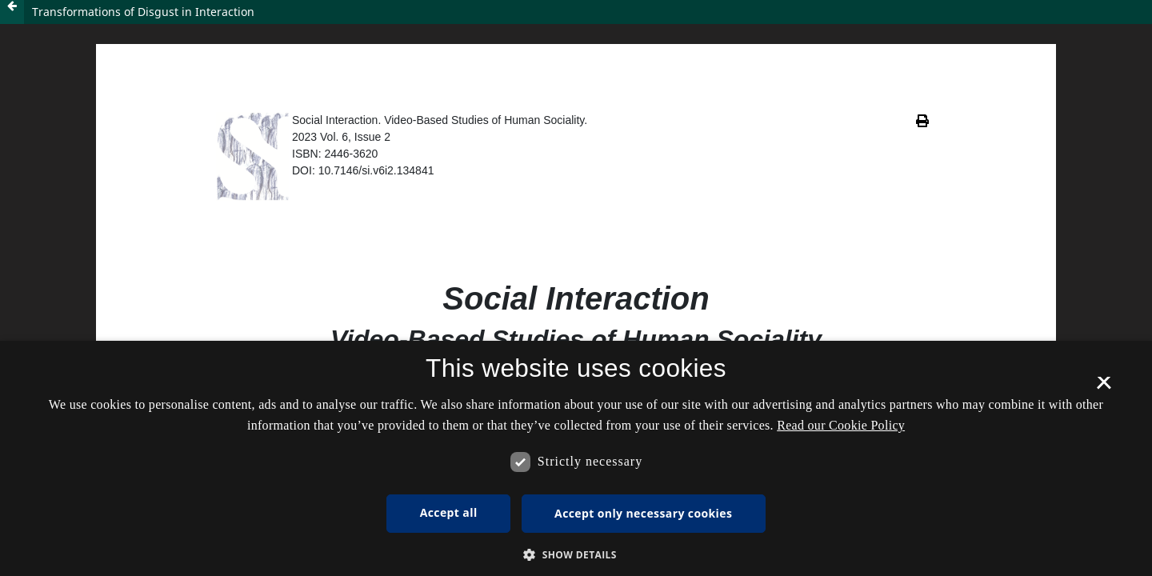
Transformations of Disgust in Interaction (143, 11)
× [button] (1103, 388)
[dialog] (576, 458)
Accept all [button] (449, 512)
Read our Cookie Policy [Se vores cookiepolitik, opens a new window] (841, 425)
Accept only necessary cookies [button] (643, 513)
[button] (576, 555)
